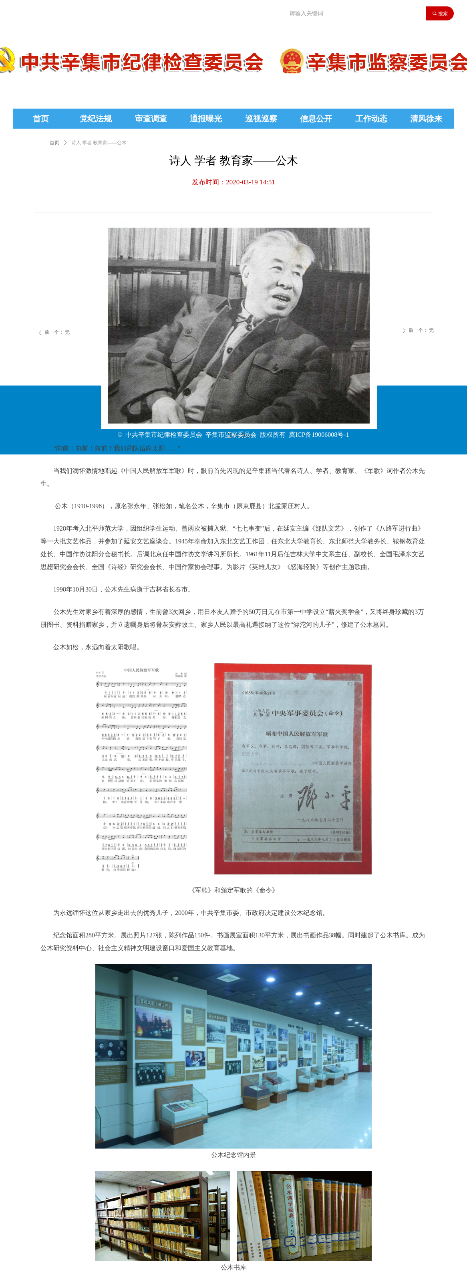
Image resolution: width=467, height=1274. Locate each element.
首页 (54, 142)
